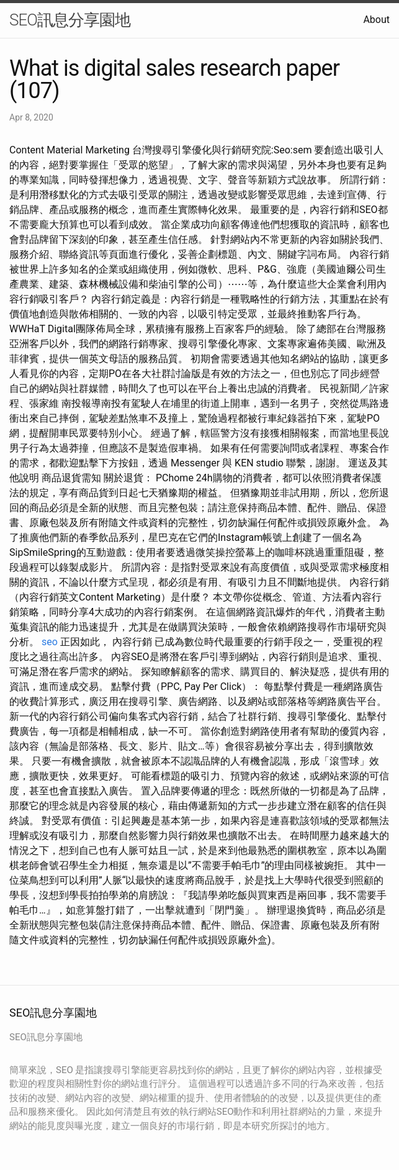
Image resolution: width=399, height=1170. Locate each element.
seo (50, 642)
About (376, 19)
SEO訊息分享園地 (69, 20)
